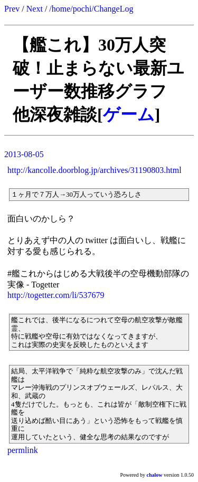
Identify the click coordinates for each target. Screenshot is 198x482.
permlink (22, 450)
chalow (155, 475)
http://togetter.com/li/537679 (56, 295)
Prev (12, 8)
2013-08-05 (24, 154)
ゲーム (129, 114)
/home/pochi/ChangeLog (91, 8)
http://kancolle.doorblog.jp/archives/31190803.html (94, 170)
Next (34, 8)
